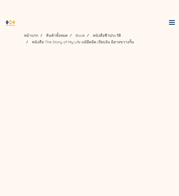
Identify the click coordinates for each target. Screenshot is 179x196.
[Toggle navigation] (172, 23)
